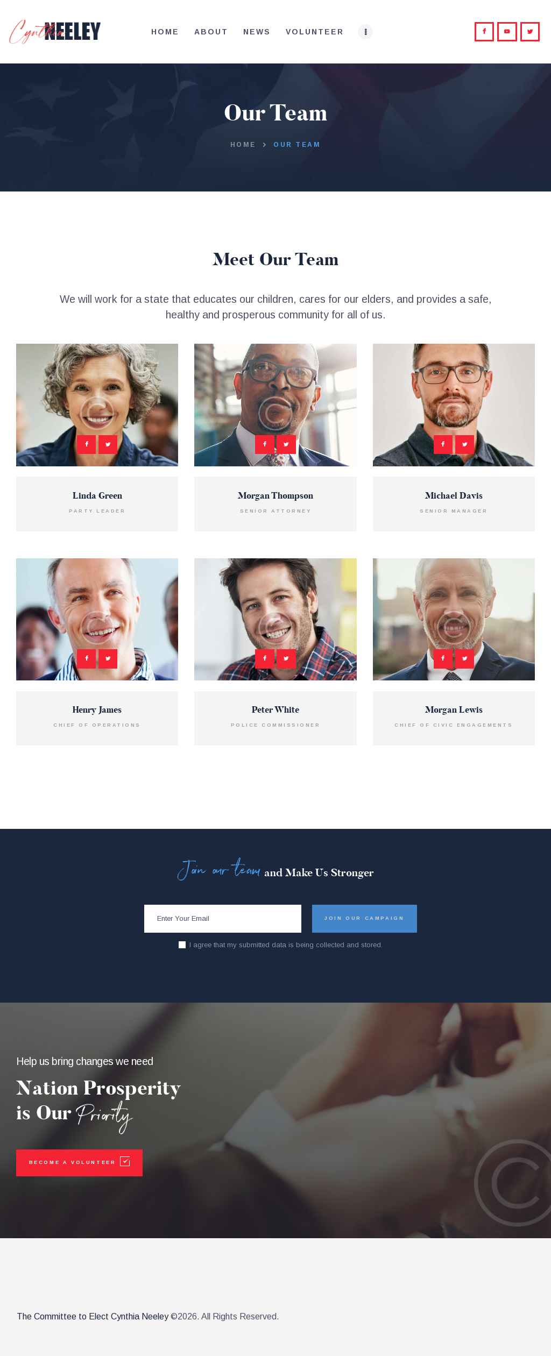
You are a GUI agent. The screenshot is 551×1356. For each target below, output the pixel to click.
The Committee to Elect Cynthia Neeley (92, 1316)
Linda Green (97, 496)
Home (243, 144)
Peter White (275, 710)
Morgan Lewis (454, 710)
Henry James (97, 710)
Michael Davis (454, 496)
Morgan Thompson (275, 496)
